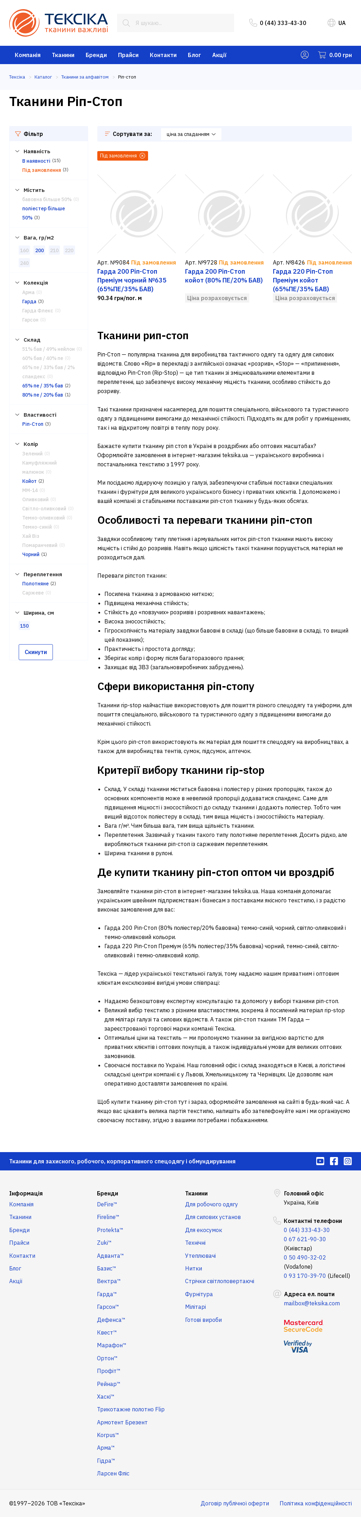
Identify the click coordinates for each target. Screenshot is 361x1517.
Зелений (32, 453)
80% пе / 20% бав (42, 395)
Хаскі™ (106, 1396)
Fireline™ (108, 1216)
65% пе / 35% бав (42, 386)
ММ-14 (30, 490)
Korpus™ (108, 1434)
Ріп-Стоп (32, 424)
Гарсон (30, 320)
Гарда (29, 301)
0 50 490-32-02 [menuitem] (305, 1257)
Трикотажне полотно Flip (131, 1409)
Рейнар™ (109, 1383)
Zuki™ (104, 1242)
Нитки (193, 1268)
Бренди (96, 54)
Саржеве (33, 593)
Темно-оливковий (43, 518)
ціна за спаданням (191, 134)
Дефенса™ (111, 1319)
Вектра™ (109, 1281)
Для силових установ (213, 1216)
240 (24, 263)
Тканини (63, 54)
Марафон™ (112, 1345)
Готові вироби (203, 1319)
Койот (29, 481)
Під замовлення (41, 170)
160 (24, 250)
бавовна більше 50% (47, 199)
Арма (28, 292)
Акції (219, 54)
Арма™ (106, 1447)
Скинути (36, 651)
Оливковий (35, 499)
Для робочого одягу (211, 1204)
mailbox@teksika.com (312, 1303)
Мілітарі (195, 1306)
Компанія (28, 54)
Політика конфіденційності (316, 1503)
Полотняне (35, 583)
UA (337, 22)
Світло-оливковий (44, 508)
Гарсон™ (108, 1306)
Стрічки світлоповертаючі (219, 1281)
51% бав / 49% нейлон (48, 349)
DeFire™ (107, 1204)
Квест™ (107, 1332)
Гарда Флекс (37, 310)
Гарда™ (107, 1294)
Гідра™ (106, 1460)
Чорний (30, 554)
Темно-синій (37, 527)
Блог (194, 54)
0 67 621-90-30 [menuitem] (305, 1239)
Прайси (128, 54)
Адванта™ (110, 1255)
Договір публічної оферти (235, 1503)
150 (24, 626)
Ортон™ (107, 1358)
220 (69, 250)
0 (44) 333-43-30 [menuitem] (277, 22)
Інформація (26, 1193)
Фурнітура (199, 1294)
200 (39, 250)
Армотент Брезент (122, 1422)
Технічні (195, 1242)
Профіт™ (109, 1370)
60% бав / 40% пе (42, 358)
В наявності (36, 161)
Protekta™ (110, 1229)
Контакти (163, 54)
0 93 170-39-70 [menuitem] (305, 1275)
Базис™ (106, 1268)
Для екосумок (203, 1229)
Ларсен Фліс (113, 1473)
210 (54, 250)
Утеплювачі (200, 1255)
